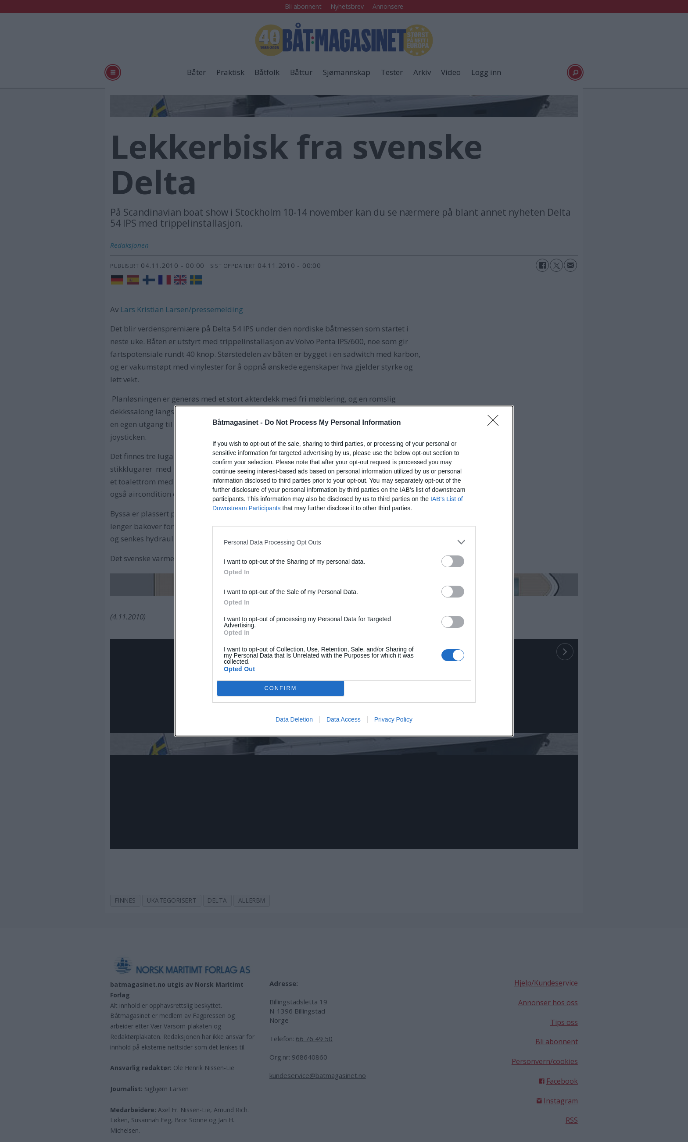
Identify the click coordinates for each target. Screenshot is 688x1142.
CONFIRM (280, 688)
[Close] (495, 423)
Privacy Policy (393, 719)
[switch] (452, 561)
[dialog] (344, 571)
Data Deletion (294, 719)
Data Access (343, 719)
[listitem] (344, 542)
